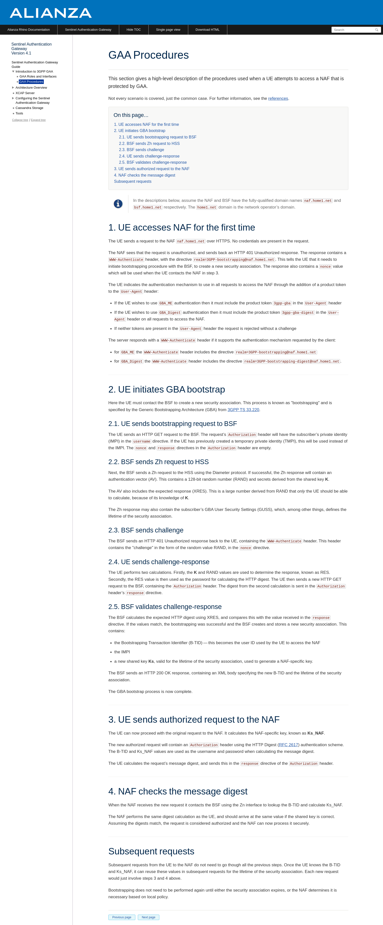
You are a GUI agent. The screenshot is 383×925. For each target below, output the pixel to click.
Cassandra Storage (29, 108)
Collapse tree (20, 119)
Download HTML (208, 29)
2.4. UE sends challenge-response (149, 156)
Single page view (168, 29)
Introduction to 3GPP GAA (34, 71)
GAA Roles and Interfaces (38, 76)
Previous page (121, 917)
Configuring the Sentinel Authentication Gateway (33, 100)
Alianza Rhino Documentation (28, 29)
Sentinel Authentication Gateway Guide (35, 64)
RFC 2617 (288, 744)
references (278, 98)
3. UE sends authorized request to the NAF (152, 169)
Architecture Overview (31, 87)
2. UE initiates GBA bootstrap (139, 131)
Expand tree (38, 119)
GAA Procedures (31, 81)
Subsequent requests (132, 181)
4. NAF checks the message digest (144, 175)
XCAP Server (25, 93)
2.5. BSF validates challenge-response (153, 162)
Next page (148, 917)
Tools (19, 113)
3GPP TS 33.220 (243, 409)
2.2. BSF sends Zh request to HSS (149, 143)
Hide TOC (134, 29)
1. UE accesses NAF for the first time (146, 124)
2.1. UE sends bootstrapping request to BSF (157, 137)
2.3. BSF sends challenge (141, 150)
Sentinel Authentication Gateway (88, 29)
